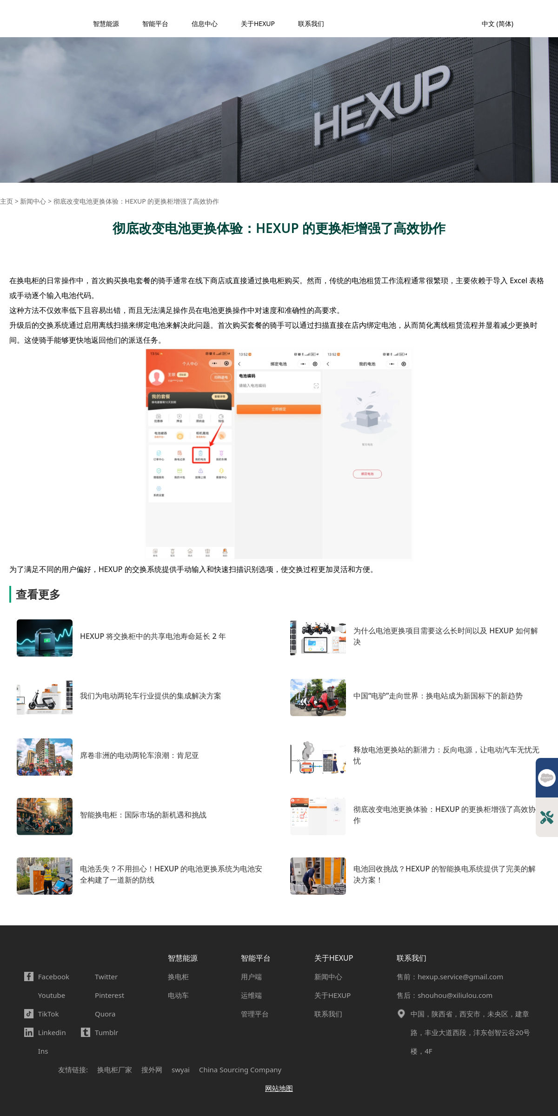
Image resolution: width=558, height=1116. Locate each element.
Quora (105, 1013)
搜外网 (151, 1069)
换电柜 (178, 976)
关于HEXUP (258, 23)
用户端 (251, 976)
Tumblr (106, 1032)
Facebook (53, 976)
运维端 (251, 995)
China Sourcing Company (240, 1069)
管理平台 (255, 1013)
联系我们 (311, 23)
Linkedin (52, 1032)
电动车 (178, 995)
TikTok (48, 1013)
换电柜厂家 (114, 1069)
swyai (181, 1069)
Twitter (106, 976)
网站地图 (279, 1088)
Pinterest (109, 995)
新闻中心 (328, 976)
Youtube (51, 995)
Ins (43, 1051)
